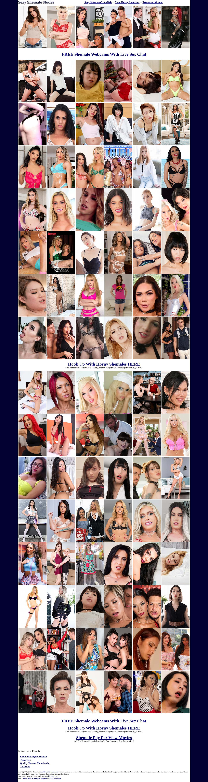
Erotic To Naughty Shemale (33, 756)
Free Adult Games (153, 2)
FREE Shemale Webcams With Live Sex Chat (104, 54)
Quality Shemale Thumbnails (34, 763)
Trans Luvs (25, 760)
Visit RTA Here (52, 776)
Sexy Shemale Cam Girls (98, 2)
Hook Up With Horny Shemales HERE (104, 364)
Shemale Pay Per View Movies (104, 737)
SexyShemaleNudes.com (49, 772)
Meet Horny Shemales (127, 2)
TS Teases (25, 766)
